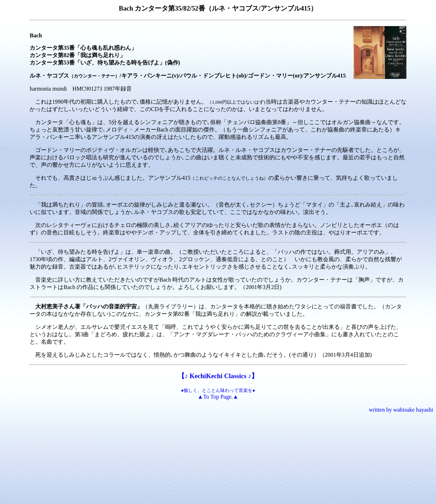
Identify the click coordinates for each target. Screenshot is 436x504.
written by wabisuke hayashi (401, 410)
